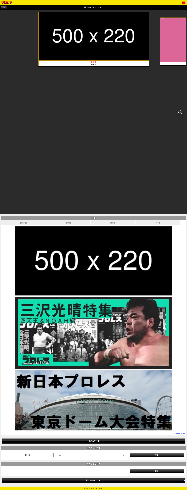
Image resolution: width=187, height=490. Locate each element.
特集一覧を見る (180, 434)
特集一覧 (23, 223)
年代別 (68, 223)
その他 (157, 223)
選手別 (112, 223)
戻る (4, 7)
